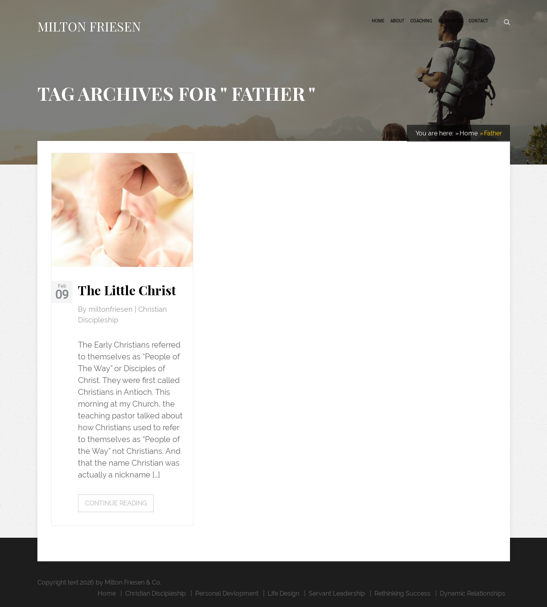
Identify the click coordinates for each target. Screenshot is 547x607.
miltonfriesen (112, 309)
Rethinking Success (402, 593)
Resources (450, 21)
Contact (478, 21)
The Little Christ (127, 289)
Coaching (421, 21)
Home (378, 21)
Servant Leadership (337, 593)
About (397, 21)
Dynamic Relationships (472, 593)
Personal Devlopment (226, 593)
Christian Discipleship (155, 593)
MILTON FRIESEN (89, 26)
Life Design (283, 593)
